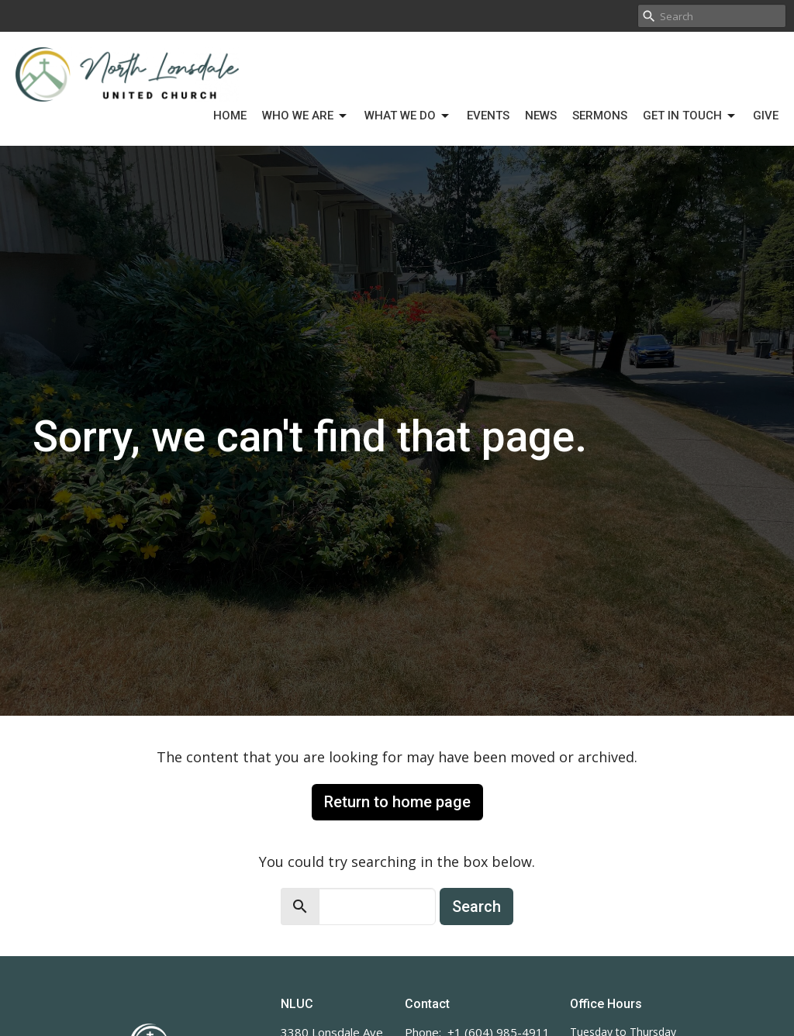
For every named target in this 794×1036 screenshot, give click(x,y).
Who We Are (305, 116)
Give (765, 116)
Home (230, 116)
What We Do (407, 116)
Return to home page (397, 802)
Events (488, 116)
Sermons (599, 116)
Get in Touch (690, 116)
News (541, 116)
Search (476, 906)
